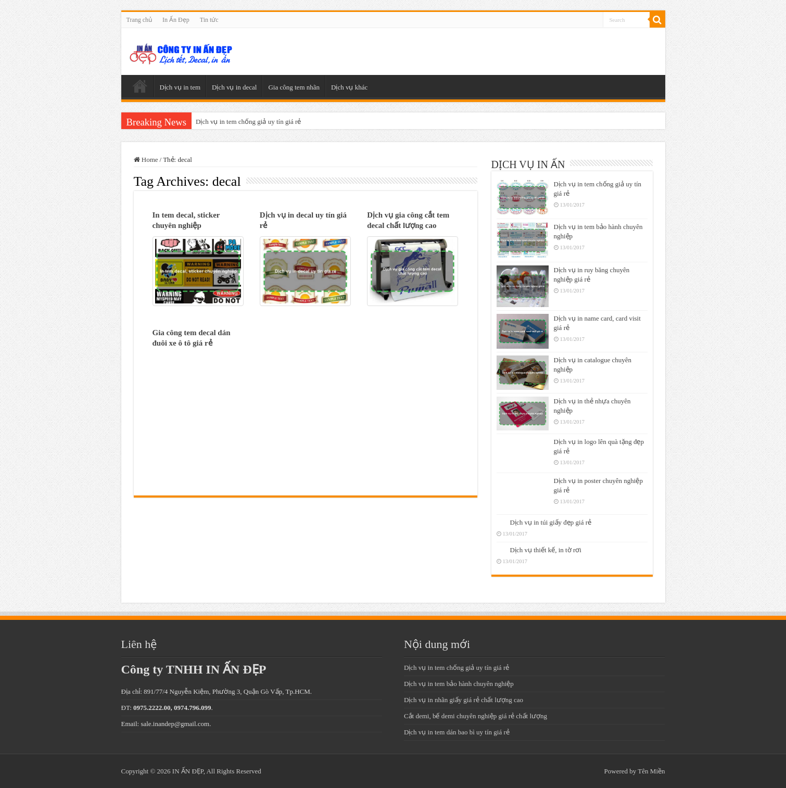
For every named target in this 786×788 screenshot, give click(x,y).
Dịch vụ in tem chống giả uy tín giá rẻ (248, 121)
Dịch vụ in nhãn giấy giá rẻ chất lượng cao (463, 700)
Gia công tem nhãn (294, 87)
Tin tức (209, 19)
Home (146, 159)
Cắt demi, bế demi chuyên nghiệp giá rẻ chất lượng (475, 716)
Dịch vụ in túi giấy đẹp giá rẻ (551, 522)
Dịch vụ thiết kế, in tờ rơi (545, 550)
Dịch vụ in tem (180, 87)
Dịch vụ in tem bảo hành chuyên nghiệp (459, 684)
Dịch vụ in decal (234, 87)
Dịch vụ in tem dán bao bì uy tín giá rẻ (457, 732)
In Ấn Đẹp (175, 19)
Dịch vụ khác (349, 87)
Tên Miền (651, 771)
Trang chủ (139, 19)
